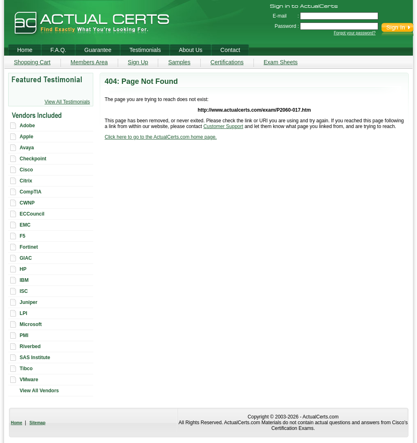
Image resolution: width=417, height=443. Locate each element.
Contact (230, 50)
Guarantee (97, 50)
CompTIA (30, 192)
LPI (23, 313)
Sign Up (138, 62)
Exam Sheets (281, 62)
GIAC (26, 258)
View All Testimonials (67, 102)
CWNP (27, 203)
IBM (24, 280)
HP (23, 269)
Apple (26, 136)
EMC (25, 225)
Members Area (89, 62)
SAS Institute (35, 357)
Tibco (26, 368)
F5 (22, 236)
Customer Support (223, 126)
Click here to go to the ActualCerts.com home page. (161, 137)
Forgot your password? (354, 33)
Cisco (26, 170)
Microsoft (31, 324)
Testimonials (145, 50)
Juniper (28, 302)
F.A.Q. (58, 50)
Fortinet (29, 247)
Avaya (27, 148)
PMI (24, 335)
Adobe (27, 125)
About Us (190, 50)
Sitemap (37, 423)
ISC (24, 291)
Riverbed (30, 346)
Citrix (26, 181)
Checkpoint (33, 159)
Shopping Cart (32, 62)
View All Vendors (39, 391)
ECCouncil (32, 214)
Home (16, 423)
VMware (29, 379)
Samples (179, 62)
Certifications (227, 62)
